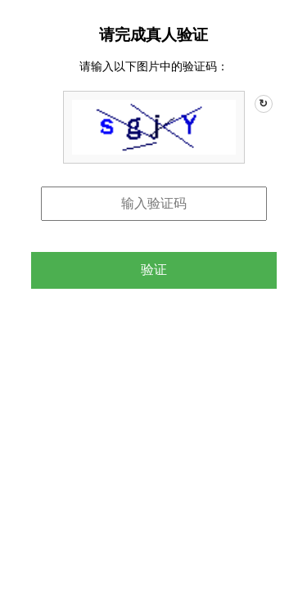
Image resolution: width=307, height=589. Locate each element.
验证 (154, 270)
